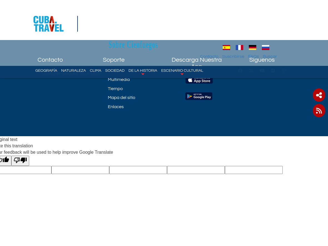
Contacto (230, 29)
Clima (95, 43)
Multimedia (119, 79)
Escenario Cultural (182, 44)
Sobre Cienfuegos (168, 17)
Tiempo (115, 88)
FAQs (274, 29)
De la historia (142, 44)
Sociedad (115, 43)
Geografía (46, 43)
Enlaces (116, 107)
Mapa (113, 70)
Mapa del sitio (121, 97)
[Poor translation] (20, 161)
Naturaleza (73, 43)
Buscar (291, 29)
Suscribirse (254, 29)
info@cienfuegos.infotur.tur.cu (69, 73)
